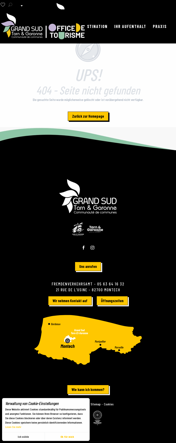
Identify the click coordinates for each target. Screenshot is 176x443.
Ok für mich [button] (67, 436)
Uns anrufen (88, 266)
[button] (10, 4)
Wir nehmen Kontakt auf (70, 300)
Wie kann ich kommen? (88, 389)
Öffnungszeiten (112, 300)
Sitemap (96, 404)
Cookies (109, 404)
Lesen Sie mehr (13, 427)
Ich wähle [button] (23, 436)
